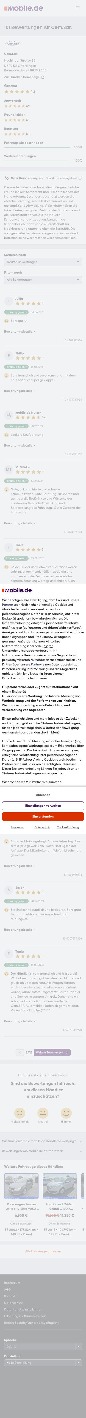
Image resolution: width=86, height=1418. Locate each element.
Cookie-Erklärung (68, 827)
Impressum (17, 827)
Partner (7, 605)
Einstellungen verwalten (43, 806)
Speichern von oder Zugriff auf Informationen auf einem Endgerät (40, 689)
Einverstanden (43, 816)
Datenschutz (42, 827)
